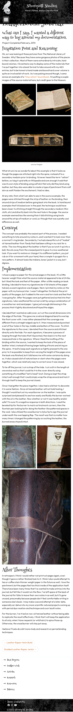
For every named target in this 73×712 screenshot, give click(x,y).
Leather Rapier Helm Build (19, 642)
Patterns (10, 689)
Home (10, 702)
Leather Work (13, 666)
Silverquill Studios (41, 6)
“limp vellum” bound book (37, 76)
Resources (11, 684)
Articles (10, 672)
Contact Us (19, 702)
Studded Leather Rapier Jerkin (19, 649)
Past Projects (13, 660)
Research (11, 678)
